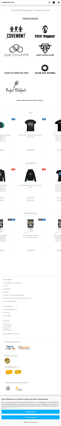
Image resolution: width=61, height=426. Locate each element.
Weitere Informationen (30, 422)
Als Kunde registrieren (10, 330)
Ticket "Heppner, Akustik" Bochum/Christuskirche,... (30, 257)
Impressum (7, 309)
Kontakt (6, 313)
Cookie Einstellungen (10, 322)
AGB (5, 306)
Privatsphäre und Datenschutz (13, 303)
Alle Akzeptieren (31, 411)
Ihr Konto (7, 333)
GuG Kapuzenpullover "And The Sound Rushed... (30, 207)
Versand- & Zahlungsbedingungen (14, 316)
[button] (3, 159)
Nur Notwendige (30, 417)
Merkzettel (7, 336)
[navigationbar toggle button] (58, 2)
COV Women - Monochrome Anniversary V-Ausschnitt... (30, 156)
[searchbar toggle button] (49, 2)
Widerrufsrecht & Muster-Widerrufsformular (17, 319)
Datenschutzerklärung (12, 408)
